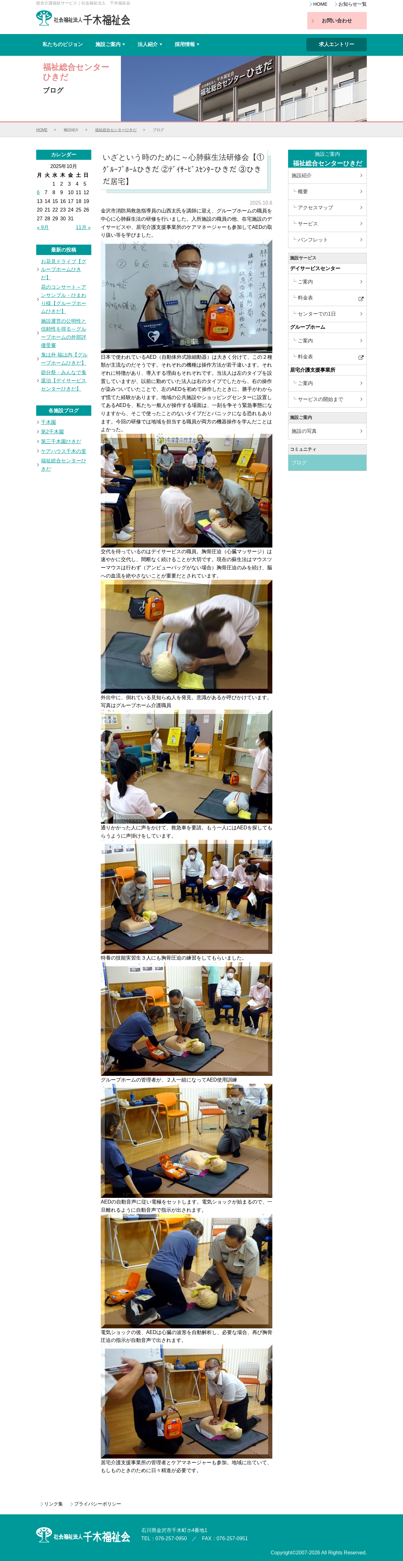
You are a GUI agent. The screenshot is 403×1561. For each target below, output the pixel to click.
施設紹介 (302, 175)
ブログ (299, 462)
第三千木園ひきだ (61, 441)
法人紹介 (150, 46)
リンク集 (53, 1503)
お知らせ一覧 (352, 4)
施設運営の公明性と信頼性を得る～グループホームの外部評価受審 (63, 333)
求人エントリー (336, 44)
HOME (320, 4)
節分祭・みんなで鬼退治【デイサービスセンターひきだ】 (63, 380)
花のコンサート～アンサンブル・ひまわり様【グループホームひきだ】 (63, 299)
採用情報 (188, 46)
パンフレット (313, 239)
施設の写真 (304, 431)
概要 (303, 191)
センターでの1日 (317, 313)
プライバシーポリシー (97, 1503)
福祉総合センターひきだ (116, 130)
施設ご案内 (110, 46)
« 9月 (43, 227)
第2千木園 (52, 431)
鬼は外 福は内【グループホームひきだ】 (64, 359)
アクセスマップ (315, 207)
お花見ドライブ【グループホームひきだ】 (63, 269)
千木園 (48, 422)
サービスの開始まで (320, 399)
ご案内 (305, 281)
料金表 (305, 297)
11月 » (83, 227)
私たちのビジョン (63, 44)
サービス (308, 223)
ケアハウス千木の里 (63, 451)
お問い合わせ (337, 20)
